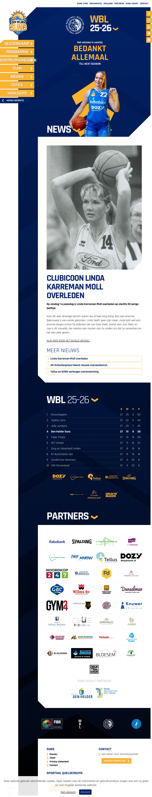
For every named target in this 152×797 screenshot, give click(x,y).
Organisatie (95, 3)
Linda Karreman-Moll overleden (69, 359)
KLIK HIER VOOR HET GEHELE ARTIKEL (68, 341)
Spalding (108, 3)
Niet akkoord (68, 792)
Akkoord (85, 792)
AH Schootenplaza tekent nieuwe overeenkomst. (79, 365)
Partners (119, 3)
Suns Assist (132, 3)
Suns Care (82, 3)
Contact (144, 3)
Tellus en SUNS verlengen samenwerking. (74, 372)
